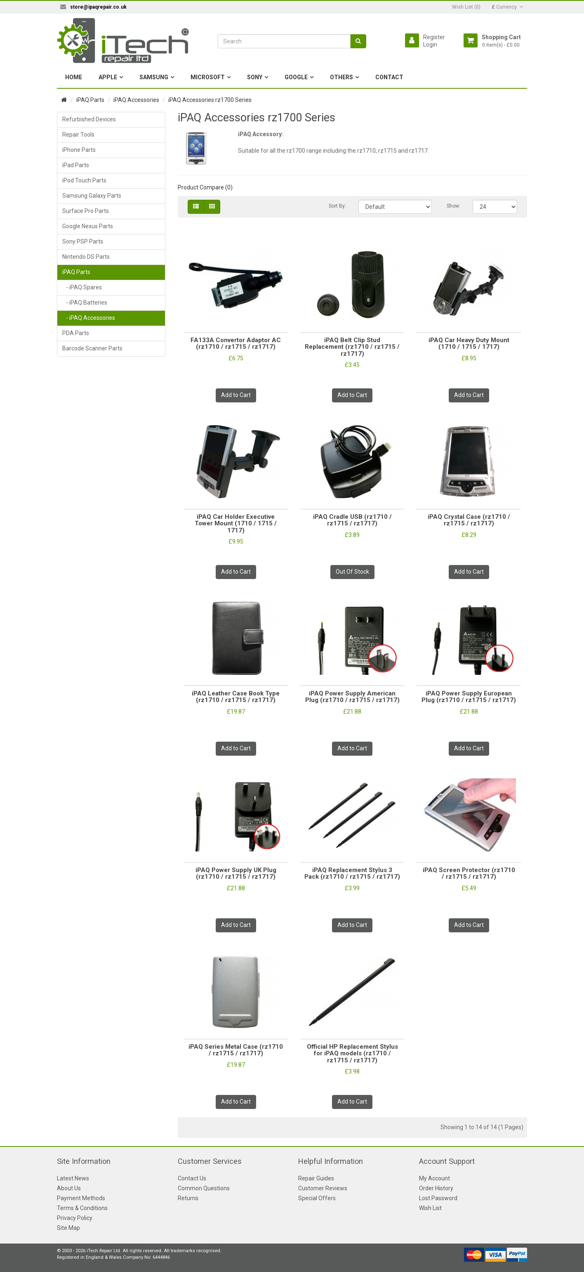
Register (434, 37)
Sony (254, 77)
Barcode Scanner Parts (92, 348)
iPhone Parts (79, 150)
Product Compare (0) (205, 187)
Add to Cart (236, 395)
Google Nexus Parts (87, 226)
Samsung (153, 77)
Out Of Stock (352, 571)
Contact (389, 77)
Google (296, 77)
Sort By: (337, 206)
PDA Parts (75, 333)
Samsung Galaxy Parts (91, 195)
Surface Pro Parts (85, 211)
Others (341, 77)
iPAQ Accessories (136, 100)
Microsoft (208, 77)
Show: (453, 206)
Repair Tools (78, 134)
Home (73, 77)
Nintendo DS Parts (86, 256)
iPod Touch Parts (84, 180)
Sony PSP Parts (82, 241)
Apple (108, 77)
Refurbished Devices (89, 119)
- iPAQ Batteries (84, 302)
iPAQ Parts (90, 100)
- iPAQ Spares (82, 287)
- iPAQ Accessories (88, 317)
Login (430, 44)
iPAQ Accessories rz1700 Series (210, 100)
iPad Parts (75, 165)
